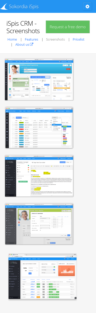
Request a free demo (68, 26)
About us (24, 44)
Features (31, 39)
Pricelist (78, 39)
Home (12, 39)
